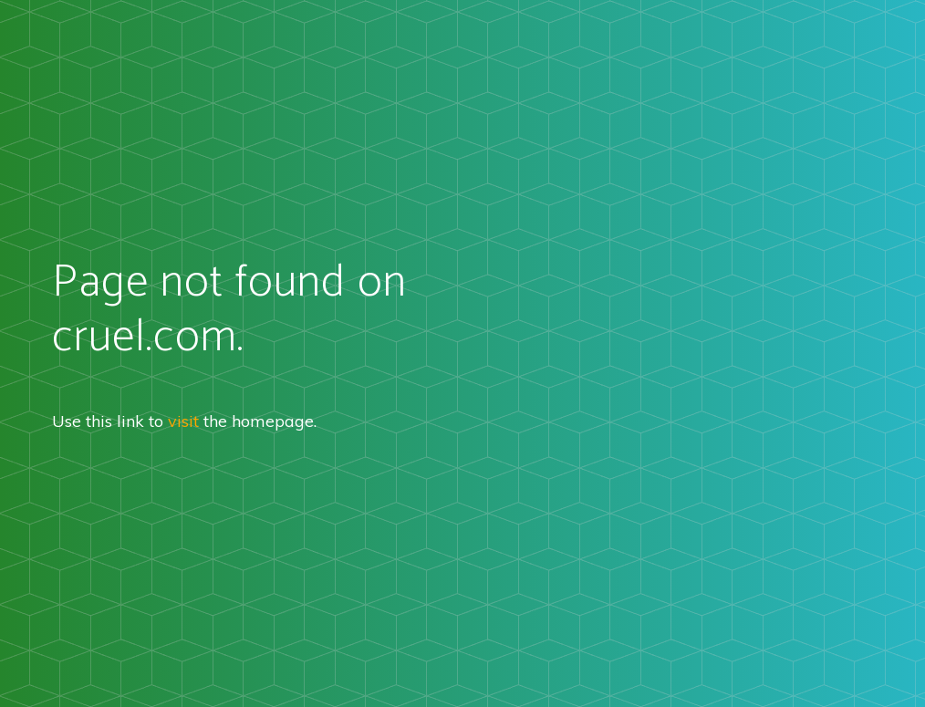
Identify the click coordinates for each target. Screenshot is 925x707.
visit (183, 421)
